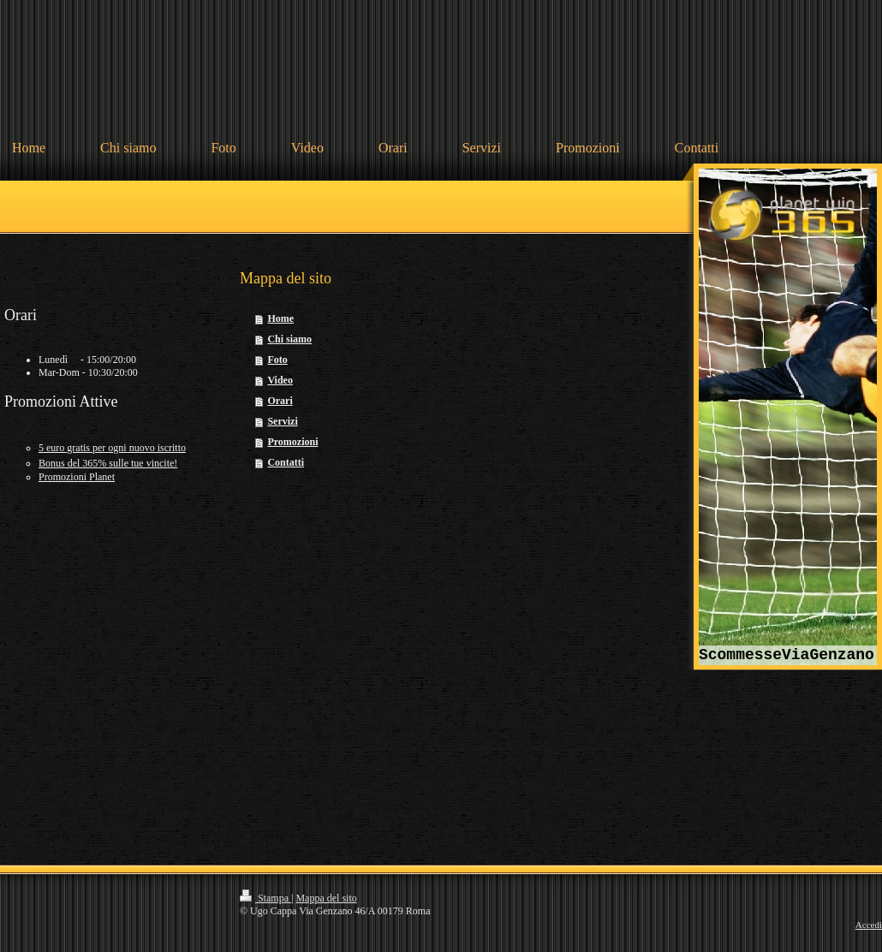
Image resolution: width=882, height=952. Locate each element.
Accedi (868, 924)
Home (280, 318)
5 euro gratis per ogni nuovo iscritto (112, 448)
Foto (277, 360)
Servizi (282, 421)
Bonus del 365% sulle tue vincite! (108, 463)
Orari (279, 401)
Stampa (265, 898)
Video (280, 380)
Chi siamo (289, 339)
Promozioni (292, 442)
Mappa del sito (325, 898)
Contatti (285, 462)
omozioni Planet (77, 477)
